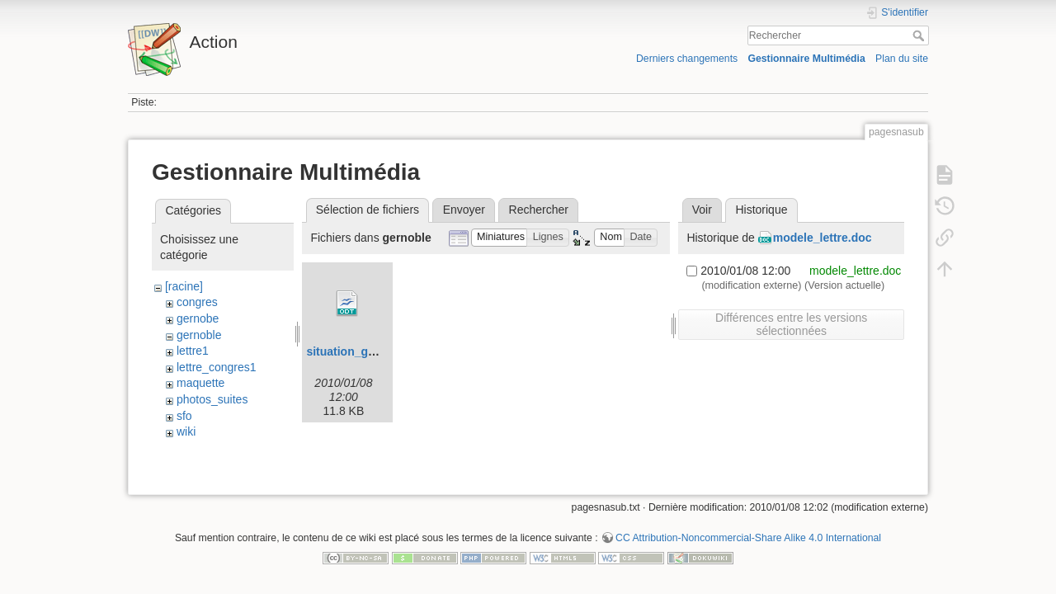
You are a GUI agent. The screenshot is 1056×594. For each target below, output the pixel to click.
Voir (702, 209)
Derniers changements (687, 58)
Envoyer (464, 209)
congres (197, 302)
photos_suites (212, 399)
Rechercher (920, 35)
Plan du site (901, 58)
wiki (186, 431)
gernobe (198, 318)
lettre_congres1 (217, 367)
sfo (184, 415)
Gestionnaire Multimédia (806, 58)
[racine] (184, 286)
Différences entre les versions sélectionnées (791, 324)
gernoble (199, 335)
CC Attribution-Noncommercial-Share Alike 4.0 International (748, 539)
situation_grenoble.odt (368, 351)
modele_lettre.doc (822, 237)
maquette (200, 382)
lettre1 (193, 350)
